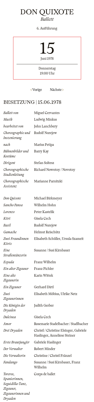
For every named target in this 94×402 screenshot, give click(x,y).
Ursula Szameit (73, 239)
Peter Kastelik (44, 212)
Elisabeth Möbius (46, 294)
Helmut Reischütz (47, 232)
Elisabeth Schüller (47, 239)
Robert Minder (44, 349)
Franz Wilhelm (45, 262)
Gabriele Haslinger (47, 342)
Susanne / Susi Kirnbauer (52, 250)
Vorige (36, 90)
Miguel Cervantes (47, 113)
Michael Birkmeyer (48, 198)
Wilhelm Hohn (45, 205)
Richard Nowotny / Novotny (54, 169)
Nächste (56, 90)
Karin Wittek (43, 275)
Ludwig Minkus (45, 119)
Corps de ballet (44, 374)
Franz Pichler (44, 268)
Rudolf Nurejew (45, 133)
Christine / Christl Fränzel (53, 355)
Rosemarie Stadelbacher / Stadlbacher (61, 324)
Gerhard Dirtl (44, 287)
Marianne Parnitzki (48, 181)
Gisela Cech (42, 218)
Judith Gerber (44, 305)
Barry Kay (41, 151)
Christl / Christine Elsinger (53, 330)
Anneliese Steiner (62, 335)
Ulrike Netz (69, 294)
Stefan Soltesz (44, 163)
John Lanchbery (46, 126)
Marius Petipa (44, 144)
